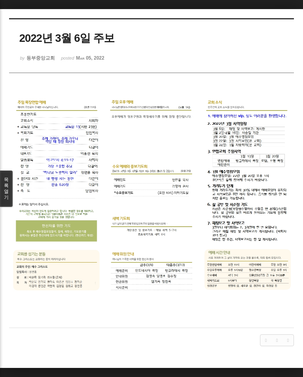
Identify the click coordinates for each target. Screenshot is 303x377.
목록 (6, 189)
